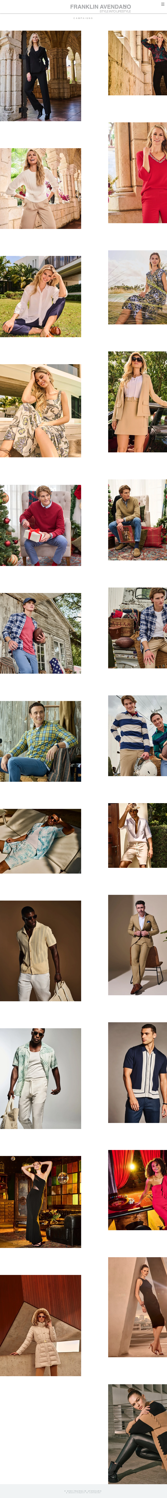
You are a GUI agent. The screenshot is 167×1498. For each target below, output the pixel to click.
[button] (162, 4)
